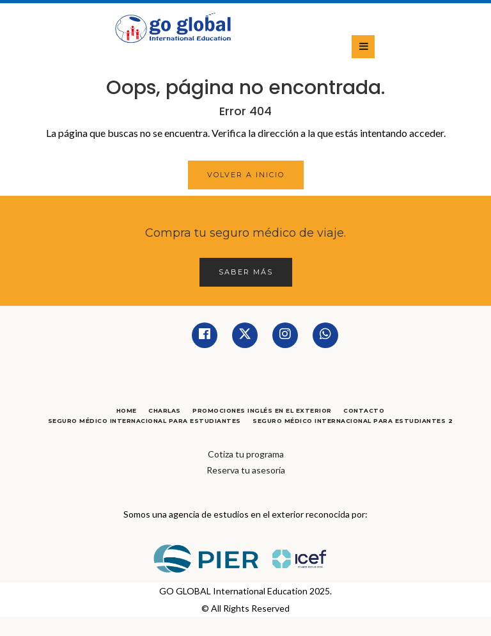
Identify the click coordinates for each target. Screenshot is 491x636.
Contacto (363, 410)
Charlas (164, 410)
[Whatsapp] (325, 335)
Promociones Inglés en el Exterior (262, 410)
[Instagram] (285, 335)
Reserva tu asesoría (246, 470)
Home (126, 410)
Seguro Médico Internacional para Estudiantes (144, 420)
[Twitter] (245, 335)
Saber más (246, 271)
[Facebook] (204, 335)
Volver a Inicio (245, 174)
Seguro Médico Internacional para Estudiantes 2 (353, 420)
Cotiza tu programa (246, 454)
